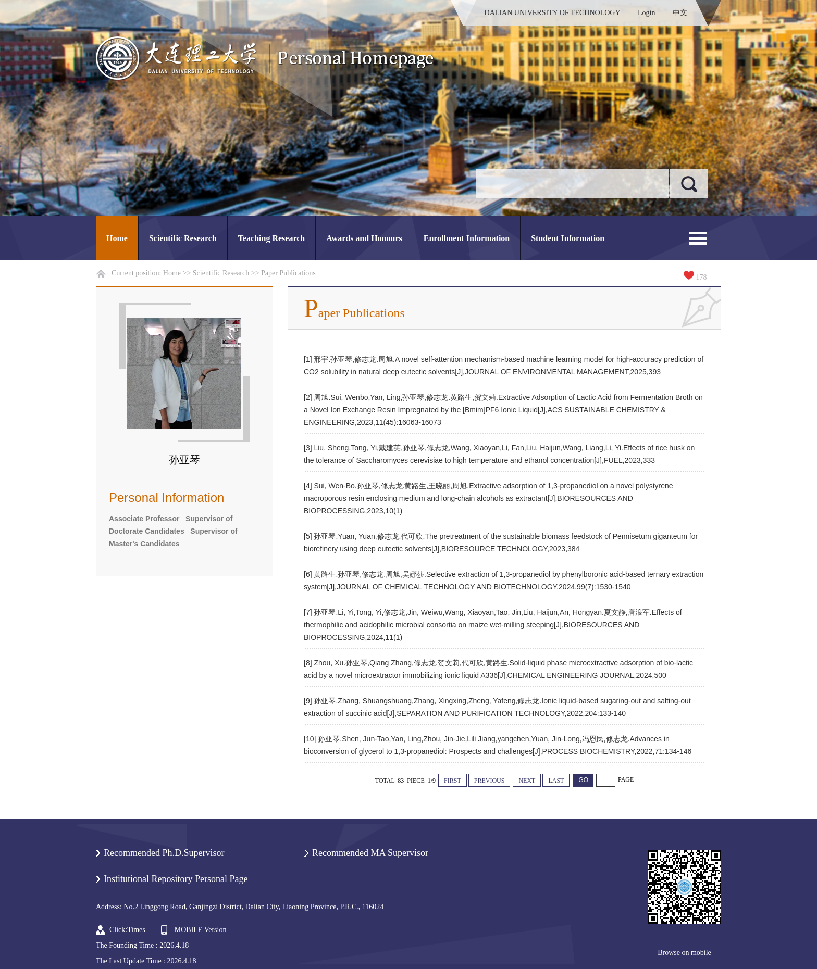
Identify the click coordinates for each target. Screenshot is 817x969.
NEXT (526, 780)
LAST (556, 780)
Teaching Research (271, 238)
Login (646, 13)
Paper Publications (288, 273)
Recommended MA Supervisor (370, 853)
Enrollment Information (467, 238)
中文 (680, 13)
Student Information (567, 238)
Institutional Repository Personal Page (175, 879)
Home (117, 238)
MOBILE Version (201, 930)
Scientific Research (183, 238)
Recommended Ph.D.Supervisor (164, 853)
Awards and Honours (364, 238)
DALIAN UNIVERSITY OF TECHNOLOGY (553, 13)
